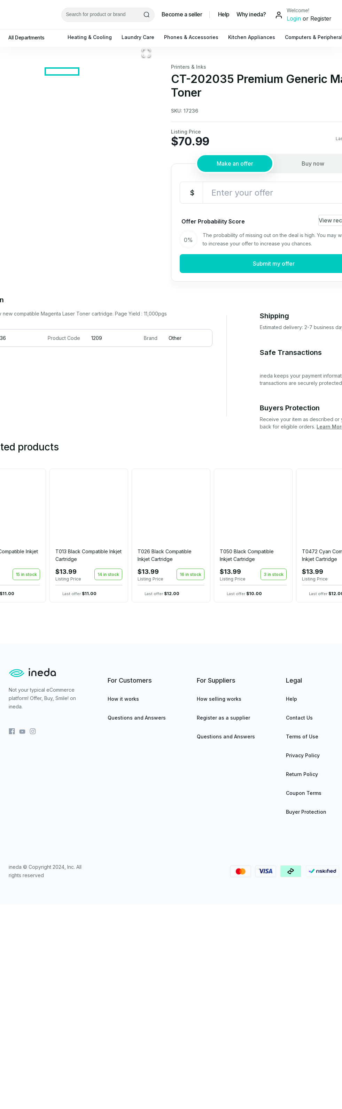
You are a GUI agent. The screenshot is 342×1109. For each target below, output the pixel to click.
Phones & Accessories (195, 37)
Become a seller (182, 14)
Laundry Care (141, 37)
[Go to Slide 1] (62, 275)
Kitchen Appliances (255, 37)
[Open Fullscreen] (146, 244)
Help (224, 14)
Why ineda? (251, 14)
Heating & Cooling (93, 37)
